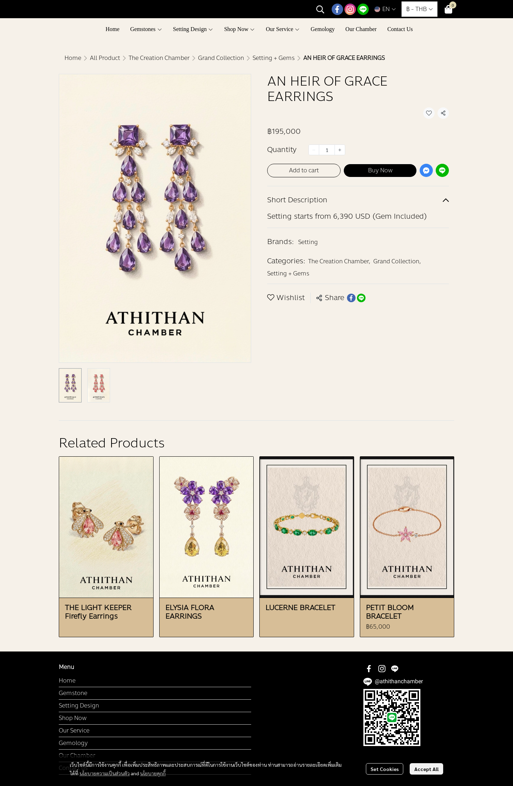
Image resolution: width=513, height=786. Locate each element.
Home (72, 58)
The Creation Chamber (159, 58)
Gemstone (73, 693)
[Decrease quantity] (314, 150)
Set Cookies (384, 769)
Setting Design (79, 705)
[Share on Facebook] (351, 298)
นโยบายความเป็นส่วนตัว (104, 773)
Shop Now (73, 718)
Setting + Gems (274, 58)
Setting (308, 242)
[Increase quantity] (340, 150)
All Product (105, 58)
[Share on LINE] (361, 298)
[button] (320, 9)
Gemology (73, 743)
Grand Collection (221, 58)
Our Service (74, 730)
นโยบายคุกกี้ (153, 773)
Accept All (426, 769)
